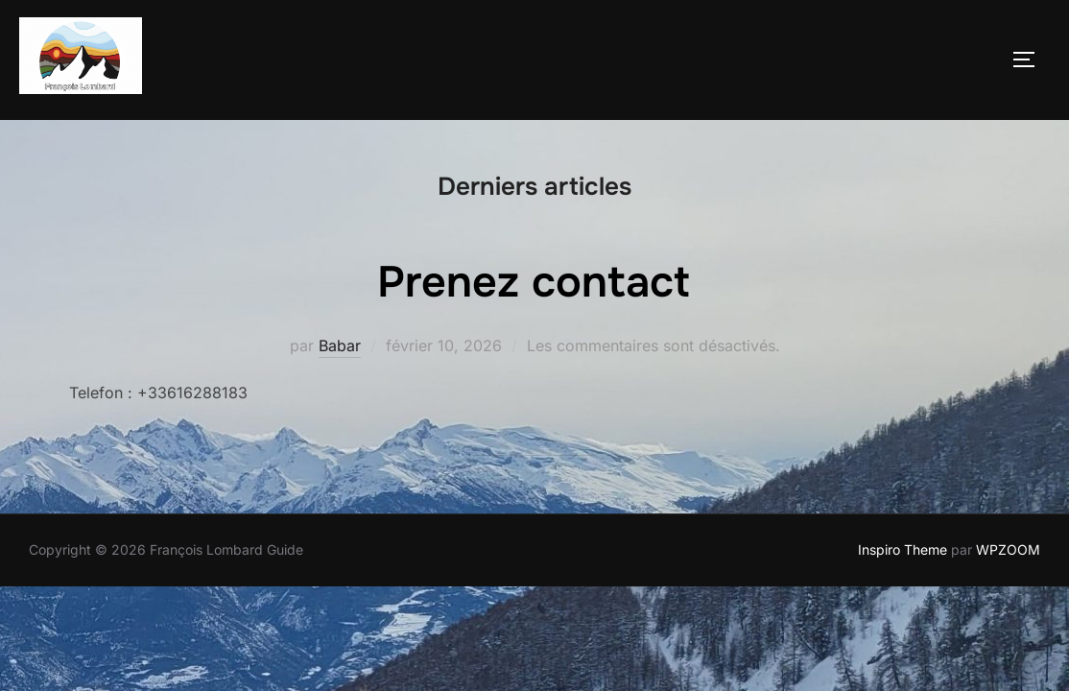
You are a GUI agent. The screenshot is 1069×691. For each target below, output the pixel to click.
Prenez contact (533, 283)
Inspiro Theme (902, 550)
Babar (340, 346)
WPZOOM (1008, 550)
